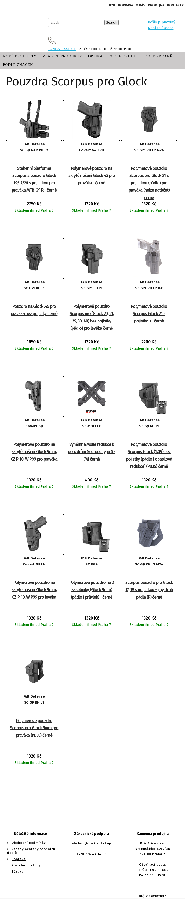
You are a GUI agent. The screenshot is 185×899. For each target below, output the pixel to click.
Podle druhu (123, 56)
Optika (95, 56)
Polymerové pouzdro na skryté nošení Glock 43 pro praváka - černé (91, 176)
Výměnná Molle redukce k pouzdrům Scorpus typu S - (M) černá (91, 452)
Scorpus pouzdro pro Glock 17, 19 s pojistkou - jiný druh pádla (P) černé (149, 590)
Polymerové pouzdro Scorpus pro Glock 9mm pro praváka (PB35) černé (34, 728)
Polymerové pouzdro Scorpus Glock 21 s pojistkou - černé (149, 314)
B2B (112, 5)
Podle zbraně (157, 56)
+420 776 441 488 (62, 49)
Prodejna (156, 5)
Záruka (18, 871)
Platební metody (26, 865)
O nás (140, 5)
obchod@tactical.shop (91, 843)
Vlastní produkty (62, 56)
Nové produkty (20, 56)
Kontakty (175, 5)
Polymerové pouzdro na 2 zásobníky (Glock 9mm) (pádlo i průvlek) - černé (91, 590)
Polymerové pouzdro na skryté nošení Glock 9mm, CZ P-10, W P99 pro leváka (34, 590)
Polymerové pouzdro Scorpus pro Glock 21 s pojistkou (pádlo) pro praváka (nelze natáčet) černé (149, 183)
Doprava (125, 5)
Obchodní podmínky (29, 842)
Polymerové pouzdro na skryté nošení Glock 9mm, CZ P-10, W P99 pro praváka (34, 452)
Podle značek (18, 65)
